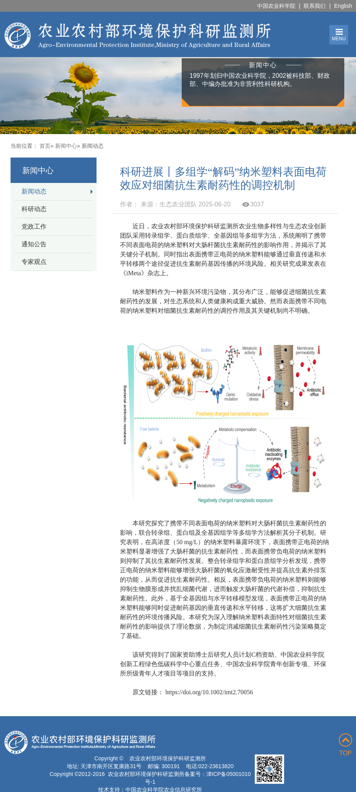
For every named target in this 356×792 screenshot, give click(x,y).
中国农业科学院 (276, 6)
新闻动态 (34, 191)
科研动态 (34, 209)
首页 (44, 146)
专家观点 (34, 261)
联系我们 (315, 6)
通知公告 (34, 244)
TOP (345, 744)
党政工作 (34, 226)
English (343, 6)
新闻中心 (66, 146)
